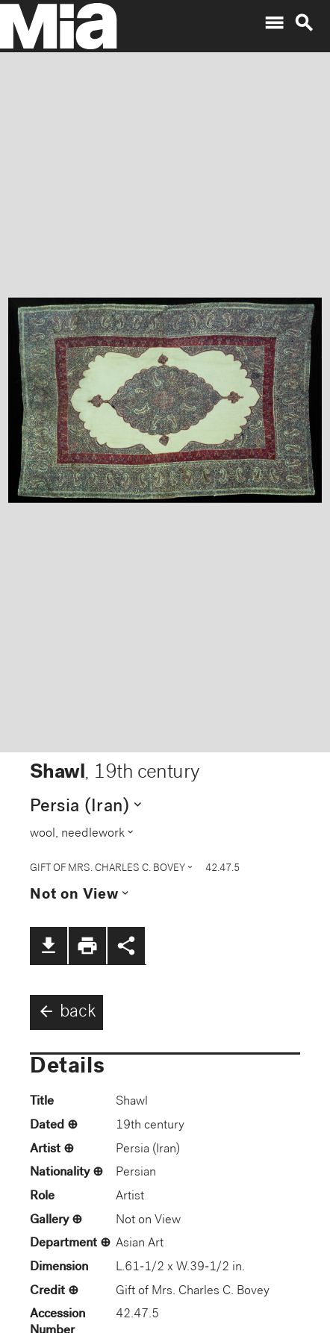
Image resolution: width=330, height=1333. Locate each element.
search (304, 23)
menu (274, 23)
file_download (48, 945)
